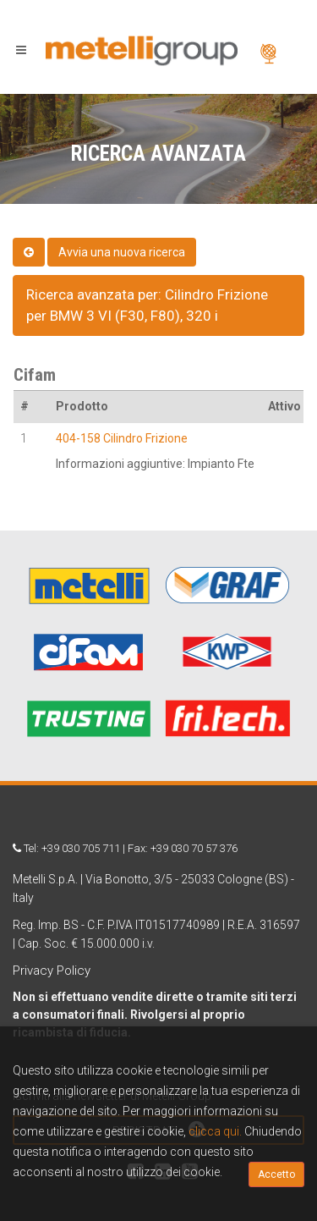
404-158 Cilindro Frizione (122, 438)
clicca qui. (215, 1131)
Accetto (276, 1174)
